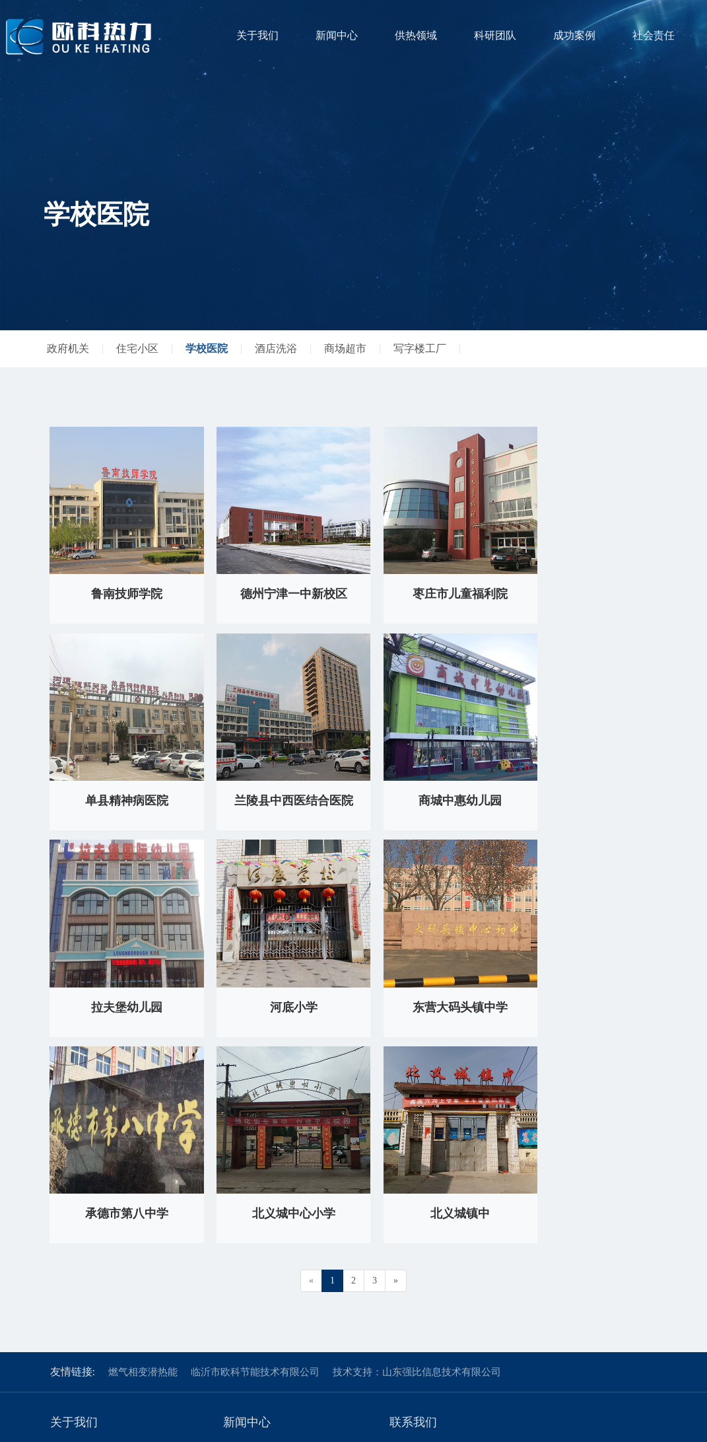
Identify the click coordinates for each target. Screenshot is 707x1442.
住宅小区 (137, 348)
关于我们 (257, 35)
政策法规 (241, 1243)
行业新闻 (241, 1225)
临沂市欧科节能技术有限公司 (255, 1131)
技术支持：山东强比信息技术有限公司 (417, 1131)
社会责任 (653, 35)
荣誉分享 (68, 1243)
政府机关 (68, 348)
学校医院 (206, 348)
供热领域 (416, 35)
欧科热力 (68, 1206)
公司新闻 (241, 1206)
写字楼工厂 (419, 348)
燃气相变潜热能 (143, 1131)
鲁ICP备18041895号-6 (620, 1425)
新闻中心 (337, 35)
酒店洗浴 (276, 348)
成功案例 (574, 35)
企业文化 (68, 1262)
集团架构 (68, 1225)
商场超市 (345, 348)
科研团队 (495, 35)
